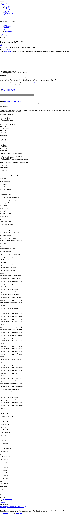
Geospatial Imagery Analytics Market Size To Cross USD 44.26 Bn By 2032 (16, 101)
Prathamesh (11, 49)
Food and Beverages (7, 9)
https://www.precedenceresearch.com (7, 500)
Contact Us (4, 15)
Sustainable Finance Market (4, 502)
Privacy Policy (4, 35)
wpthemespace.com (19, 513)
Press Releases (4, 3)
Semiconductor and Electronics (8, 13)
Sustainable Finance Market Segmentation (8, 90)
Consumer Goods (6, 7)
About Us (3, 14)
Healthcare (5, 29)
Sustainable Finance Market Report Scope (8, 89)
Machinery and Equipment (8, 11)
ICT (4, 30)
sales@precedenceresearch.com (7, 499)
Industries (3, 24)
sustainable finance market (8, 51)
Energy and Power (7, 8)
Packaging (5, 12)
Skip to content (2, 0)
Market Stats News (5, 513)
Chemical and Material (7, 6)
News (3, 4)
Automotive (6, 5)
